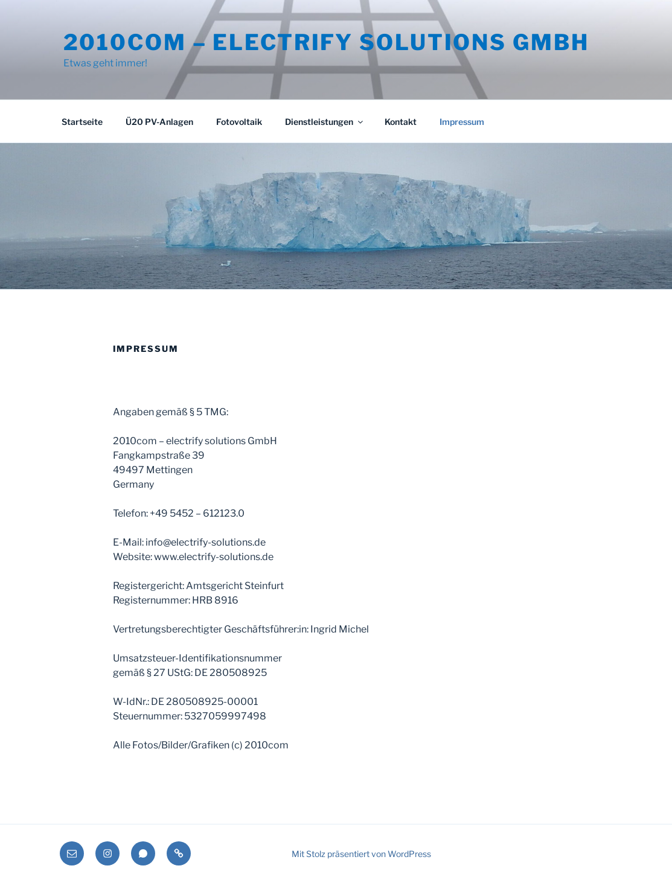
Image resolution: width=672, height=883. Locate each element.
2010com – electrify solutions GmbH (326, 42)
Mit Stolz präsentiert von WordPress (361, 854)
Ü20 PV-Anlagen (159, 121)
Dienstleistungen (325, 121)
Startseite (82, 121)
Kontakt (401, 121)
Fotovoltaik (239, 121)
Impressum (462, 121)
